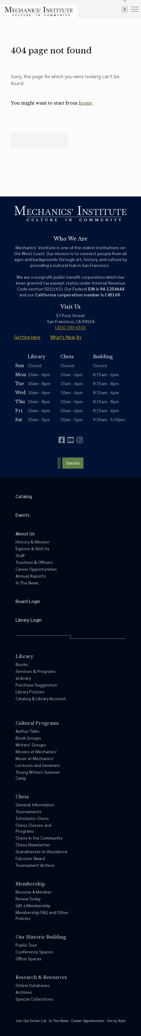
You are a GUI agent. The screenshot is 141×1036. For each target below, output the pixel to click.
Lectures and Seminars (38, 765)
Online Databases (33, 985)
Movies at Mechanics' (36, 751)
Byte (121, 1020)
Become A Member (34, 891)
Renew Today (28, 898)
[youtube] (71, 440)
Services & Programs (36, 671)
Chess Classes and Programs (33, 828)
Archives (24, 992)
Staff (20, 555)
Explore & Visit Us (32, 548)
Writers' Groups (31, 744)
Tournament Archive (35, 865)
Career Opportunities (36, 569)
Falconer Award (30, 858)
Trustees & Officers (34, 562)
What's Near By (66, 337)
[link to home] (39, 11)
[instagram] (80, 440)
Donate (72, 463)
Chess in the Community (39, 837)
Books (22, 664)
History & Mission (32, 541)
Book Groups (28, 738)
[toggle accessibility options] (124, 9)
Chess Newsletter (33, 844)
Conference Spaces (34, 951)
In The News (27, 582)
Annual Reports (31, 576)
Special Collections (34, 999)
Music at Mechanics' (35, 758)
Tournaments (28, 811)
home (85, 103)
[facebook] (62, 440)
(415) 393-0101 (70, 327)
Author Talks (28, 731)
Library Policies (30, 691)
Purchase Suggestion (36, 684)
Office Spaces (29, 958)
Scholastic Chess (32, 818)
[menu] (135, 8)
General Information (35, 804)
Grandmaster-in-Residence (42, 851)
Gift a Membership (33, 905)
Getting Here (27, 337)
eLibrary (23, 678)
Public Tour (26, 945)
